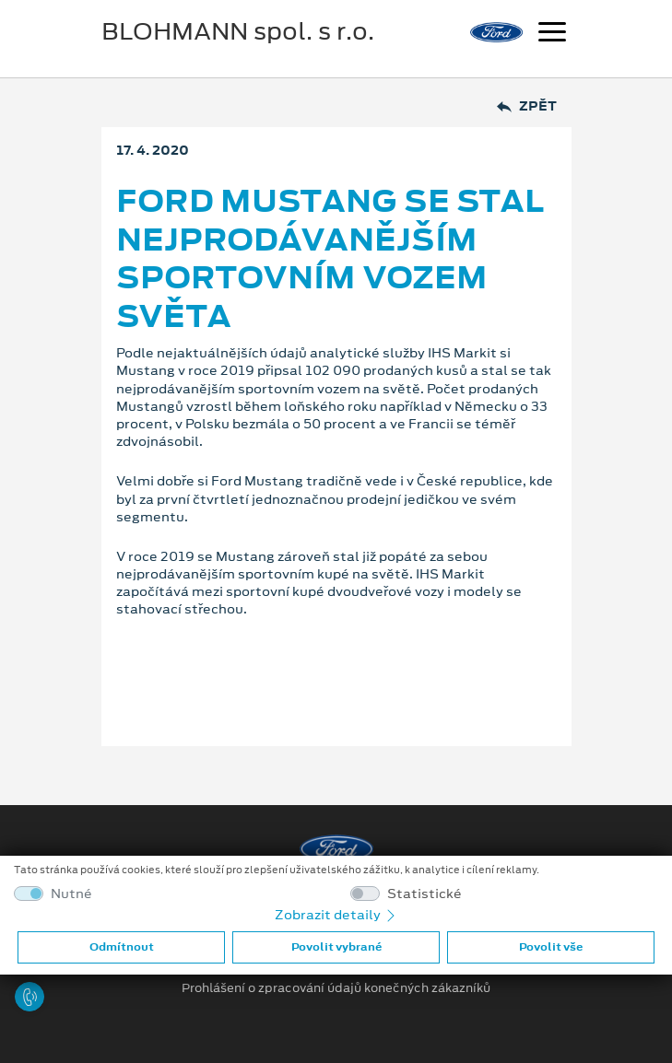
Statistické (424, 894)
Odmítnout (121, 947)
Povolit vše (551, 947)
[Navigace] (552, 34)
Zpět (527, 106)
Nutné (71, 894)
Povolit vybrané (336, 947)
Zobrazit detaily (336, 914)
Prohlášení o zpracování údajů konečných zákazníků (336, 988)
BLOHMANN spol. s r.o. (237, 31)
